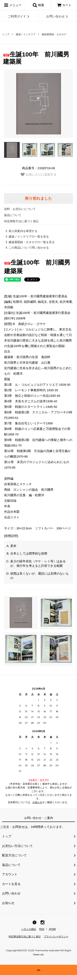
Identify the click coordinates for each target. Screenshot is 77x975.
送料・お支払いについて (20, 209)
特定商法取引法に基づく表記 (25, 936)
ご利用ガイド (19, 16)
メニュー (13, 5)
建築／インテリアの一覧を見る (26, 236)
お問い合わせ (57, 16)
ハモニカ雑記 (28, 929)
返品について (12, 215)
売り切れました (38, 198)
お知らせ (37, 802)
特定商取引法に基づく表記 (21, 221)
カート (64, 5)
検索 (38, 5)
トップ (5, 34)
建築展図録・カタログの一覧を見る (29, 242)
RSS (41, 929)
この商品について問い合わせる (26, 247)
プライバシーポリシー (56, 936)
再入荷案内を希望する (20, 231)
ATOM (52, 929)
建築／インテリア (26, 34)
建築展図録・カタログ (54, 34)
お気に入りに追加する (38, 174)
